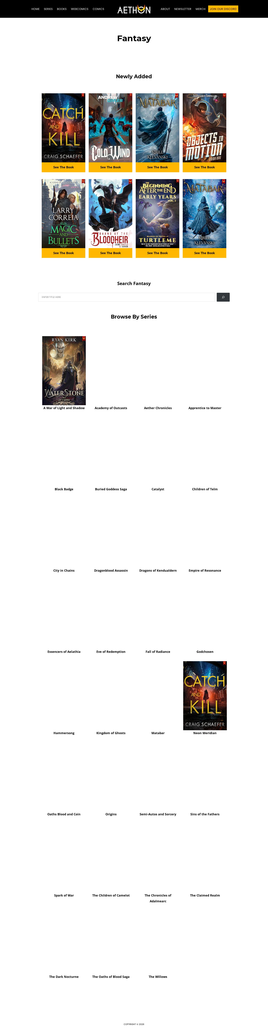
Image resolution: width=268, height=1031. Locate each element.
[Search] (223, 297)
